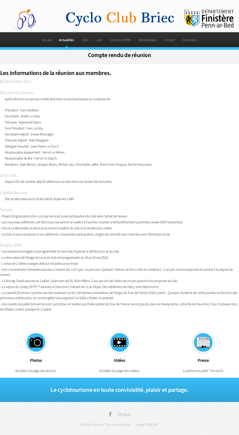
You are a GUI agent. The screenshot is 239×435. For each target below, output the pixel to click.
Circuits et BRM (120, 40)
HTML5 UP (152, 424)
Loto (98, 40)
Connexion (190, 40)
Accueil (47, 40)
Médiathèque (147, 40)
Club (85, 40)
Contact (169, 40)
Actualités (66, 40)
